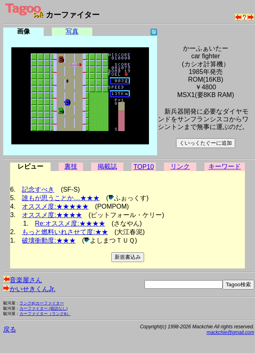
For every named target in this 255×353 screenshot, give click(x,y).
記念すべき (38, 189)
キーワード (224, 166)
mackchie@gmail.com (230, 332)
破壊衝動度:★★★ (48, 240)
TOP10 (144, 166)
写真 (72, 31)
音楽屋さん (22, 280)
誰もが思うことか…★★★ (61, 197)
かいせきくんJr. (29, 288)
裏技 (70, 166)
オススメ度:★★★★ (52, 214)
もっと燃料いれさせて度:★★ (65, 231)
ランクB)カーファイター (41, 303)
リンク (180, 166)
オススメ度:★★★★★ (55, 206)
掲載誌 (107, 166)
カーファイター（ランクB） (44, 313)
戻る (9, 329)
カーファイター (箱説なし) (43, 308)
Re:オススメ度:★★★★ (70, 223)
